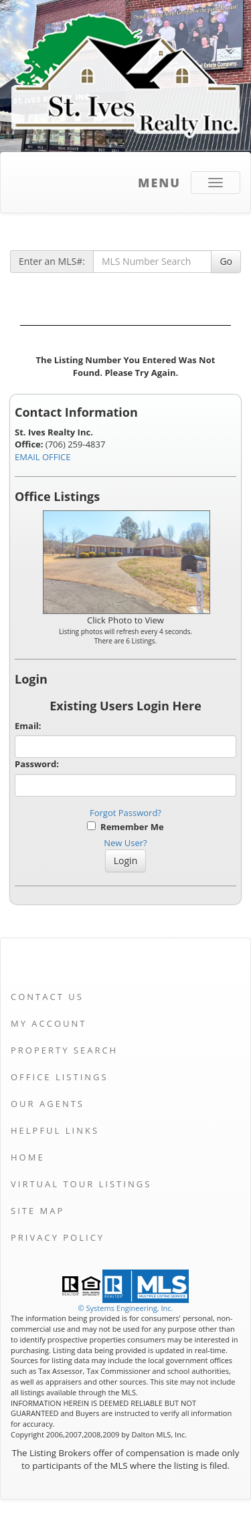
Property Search (64, 1050)
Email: (28, 726)
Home (28, 1157)
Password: (37, 764)
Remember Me (125, 827)
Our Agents (47, 1104)
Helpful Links (55, 1130)
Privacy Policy (57, 1237)
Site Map (37, 1211)
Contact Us (47, 997)
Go (226, 261)
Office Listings (59, 1077)
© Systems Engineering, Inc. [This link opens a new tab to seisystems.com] (125, 1308)
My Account (48, 1023)
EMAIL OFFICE (43, 457)
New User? (125, 843)
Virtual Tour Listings (81, 1184)
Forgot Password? (125, 813)
